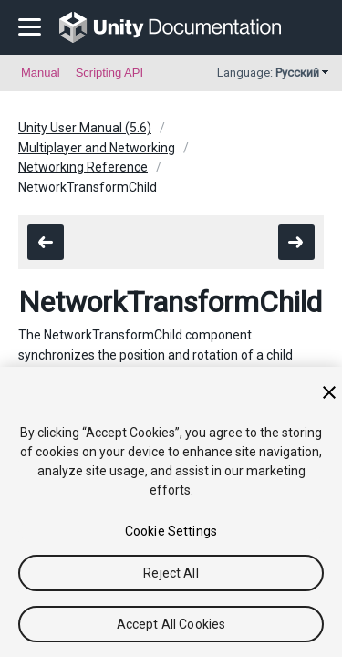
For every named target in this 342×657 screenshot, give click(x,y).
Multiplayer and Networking (96, 148)
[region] (171, 512)
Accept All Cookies (171, 624)
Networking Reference (83, 167)
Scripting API (109, 72)
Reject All (170, 573)
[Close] (329, 392)
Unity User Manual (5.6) (84, 127)
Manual (40, 72)
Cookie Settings (171, 531)
